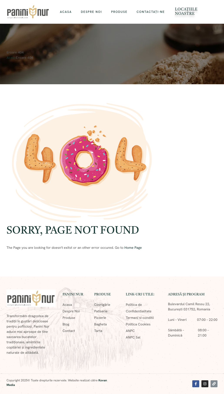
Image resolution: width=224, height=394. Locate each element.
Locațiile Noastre (186, 11)
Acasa (11, 57)
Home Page (133, 247)
